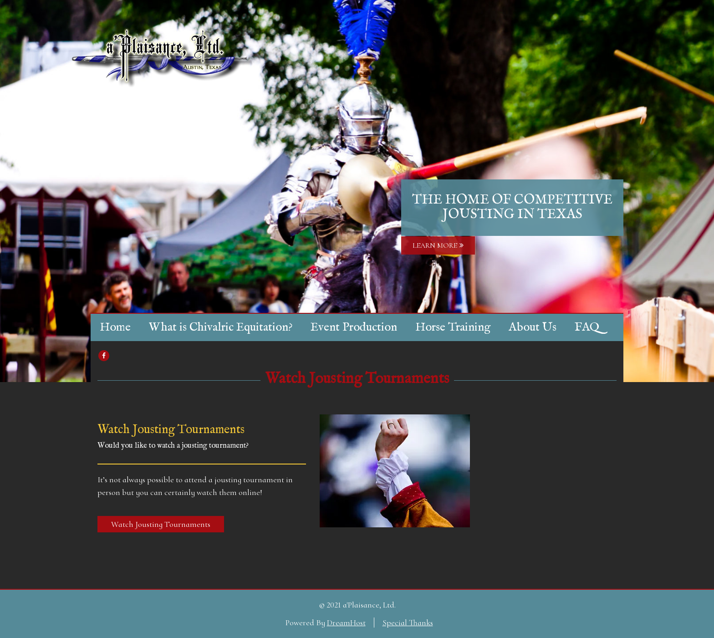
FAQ (587, 327)
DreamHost (346, 623)
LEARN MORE (438, 245)
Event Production (354, 327)
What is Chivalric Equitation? (220, 327)
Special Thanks (407, 623)
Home (115, 327)
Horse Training (452, 327)
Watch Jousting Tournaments (357, 378)
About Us (532, 327)
